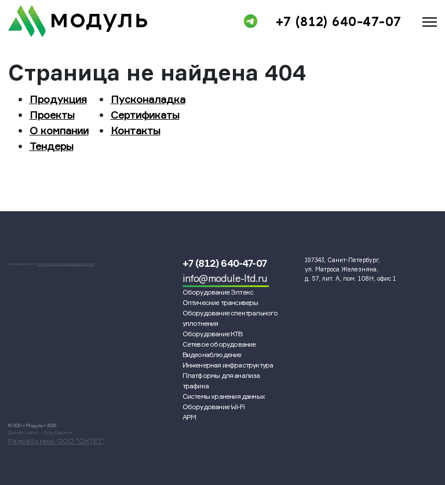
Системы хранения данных (224, 396)
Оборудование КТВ (213, 333)
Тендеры (52, 145)
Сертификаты (145, 114)
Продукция (58, 99)
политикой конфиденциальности (65, 264)
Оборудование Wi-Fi (214, 406)
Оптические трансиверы (220, 302)
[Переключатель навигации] (429, 20)
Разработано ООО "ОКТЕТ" (56, 440)
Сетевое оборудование (219, 344)
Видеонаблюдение (212, 354)
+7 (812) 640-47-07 (339, 21)
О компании (59, 130)
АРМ (189, 417)
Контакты (136, 130)
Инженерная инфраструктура (228, 365)
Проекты (52, 114)
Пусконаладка (148, 99)
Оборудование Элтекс (218, 292)
